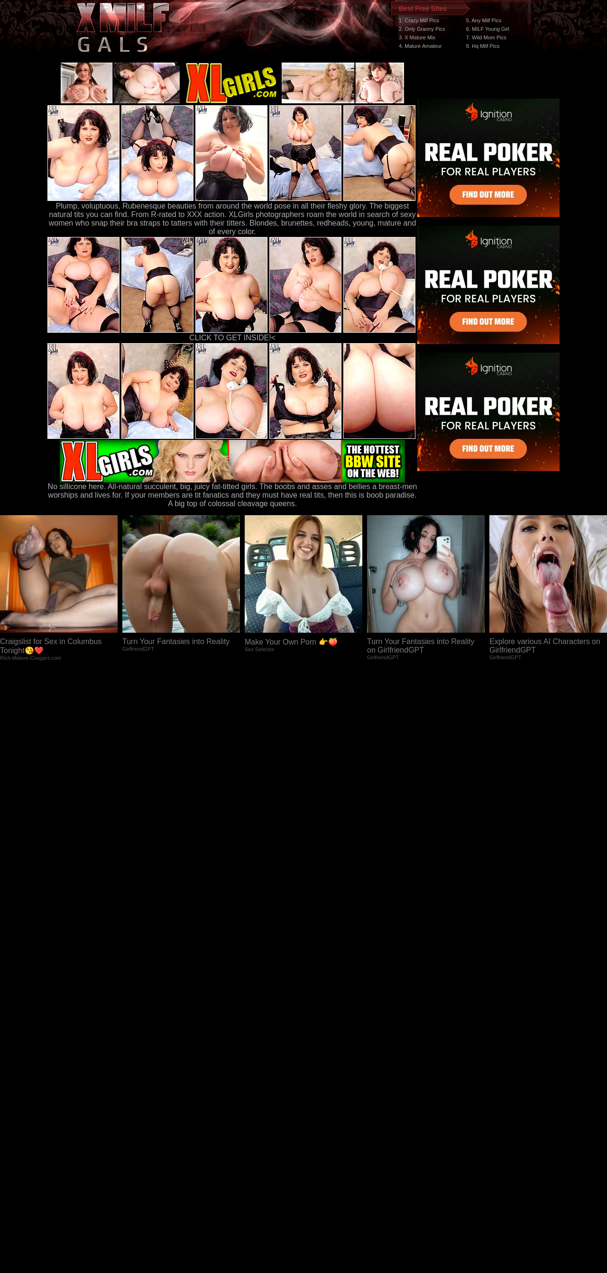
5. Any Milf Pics (484, 20)
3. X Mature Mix (417, 37)
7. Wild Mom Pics (486, 37)
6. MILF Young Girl (487, 29)
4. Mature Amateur (420, 46)
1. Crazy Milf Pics (419, 20)
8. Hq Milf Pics (482, 46)
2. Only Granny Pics (422, 29)
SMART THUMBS (320, 1094)
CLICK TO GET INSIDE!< (232, 338)
